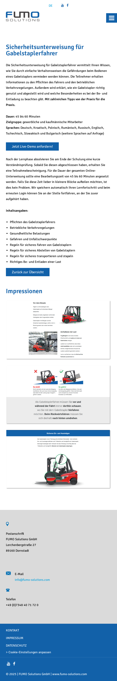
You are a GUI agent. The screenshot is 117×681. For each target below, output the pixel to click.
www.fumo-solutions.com (69, 674)
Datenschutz (16, 646)
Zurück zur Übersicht (28, 272)
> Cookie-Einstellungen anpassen (28, 652)
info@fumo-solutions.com (32, 580)
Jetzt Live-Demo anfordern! (32, 146)
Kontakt (12, 630)
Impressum (14, 638)
